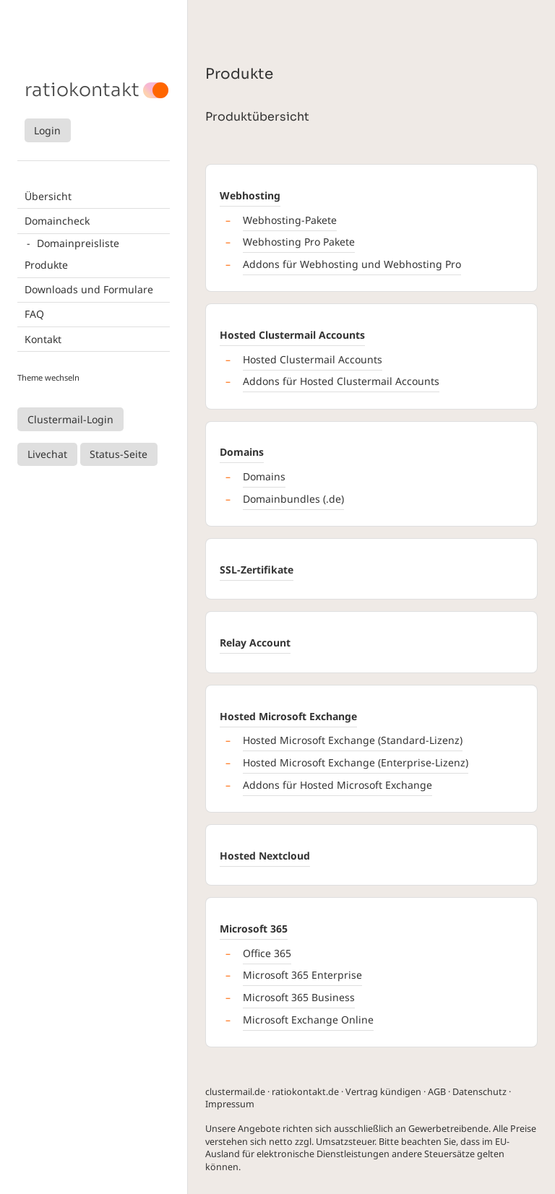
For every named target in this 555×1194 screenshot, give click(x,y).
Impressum (229, 1104)
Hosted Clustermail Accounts (292, 335)
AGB (437, 1092)
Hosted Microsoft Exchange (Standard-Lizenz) (352, 740)
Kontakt (43, 339)
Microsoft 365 (254, 928)
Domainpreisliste (78, 243)
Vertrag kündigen (383, 1092)
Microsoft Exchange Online (308, 1019)
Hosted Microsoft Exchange (288, 716)
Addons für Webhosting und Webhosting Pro (352, 264)
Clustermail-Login (70, 419)
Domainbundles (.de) (293, 499)
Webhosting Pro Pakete (299, 241)
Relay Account (255, 642)
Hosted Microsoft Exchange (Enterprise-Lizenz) (355, 762)
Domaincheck (57, 221)
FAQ (34, 314)
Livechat (47, 454)
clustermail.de (235, 1092)
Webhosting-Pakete (290, 220)
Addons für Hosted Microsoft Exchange (337, 785)
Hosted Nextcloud (265, 855)
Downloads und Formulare (89, 289)
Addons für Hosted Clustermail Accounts (341, 381)
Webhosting (250, 195)
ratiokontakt (82, 90)
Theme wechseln (48, 377)
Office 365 (267, 953)
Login (47, 130)
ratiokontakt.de (305, 1092)
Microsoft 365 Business (299, 997)
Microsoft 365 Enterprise (302, 975)
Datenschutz (479, 1092)
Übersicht (48, 196)
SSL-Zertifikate (256, 569)
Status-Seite (118, 454)
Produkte (46, 265)
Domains (242, 452)
